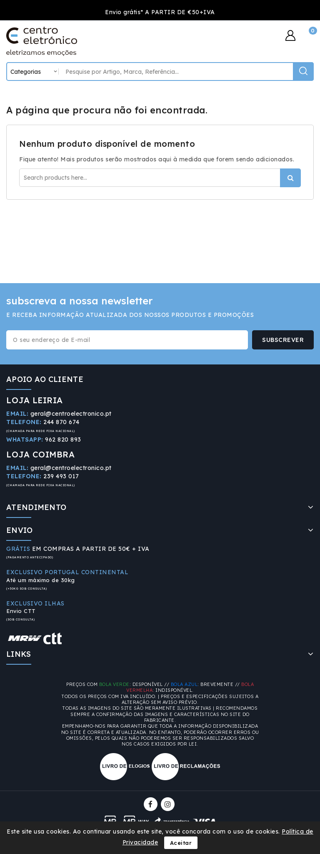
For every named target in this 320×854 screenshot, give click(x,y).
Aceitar (181, 842)
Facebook (151, 804)
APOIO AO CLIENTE (44, 379)
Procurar (290, 177)
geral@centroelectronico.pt (71, 413)
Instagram (169, 804)
